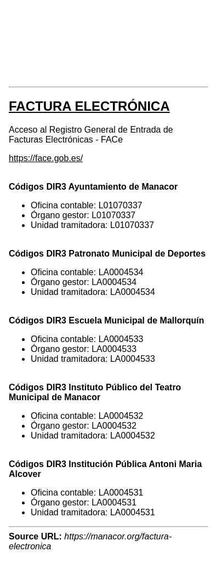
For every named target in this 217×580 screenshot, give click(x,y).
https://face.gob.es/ (46, 158)
